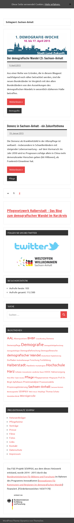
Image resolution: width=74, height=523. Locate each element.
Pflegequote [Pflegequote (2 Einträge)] (53, 377)
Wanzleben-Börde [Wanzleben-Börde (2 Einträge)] (13, 396)
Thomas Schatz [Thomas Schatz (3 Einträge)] (52, 391)
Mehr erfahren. (52, 4)
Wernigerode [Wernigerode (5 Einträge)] (27, 395)
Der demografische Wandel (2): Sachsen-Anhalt (35, 58)
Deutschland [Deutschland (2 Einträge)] (45, 356)
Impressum (15, 453)
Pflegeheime (16, 421)
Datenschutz (15, 449)
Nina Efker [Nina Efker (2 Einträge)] (11, 377)
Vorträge (13, 425)
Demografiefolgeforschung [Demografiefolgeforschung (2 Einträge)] (53, 345)
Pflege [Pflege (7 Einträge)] (29, 377)
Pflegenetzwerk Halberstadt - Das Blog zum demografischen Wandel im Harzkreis (37, 213)
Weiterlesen (15, 101)
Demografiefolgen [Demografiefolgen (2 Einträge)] (13, 350)
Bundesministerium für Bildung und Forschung (31, 476)
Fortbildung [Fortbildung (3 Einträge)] (45, 360)
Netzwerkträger (17, 417)
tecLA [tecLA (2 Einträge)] (35, 391)
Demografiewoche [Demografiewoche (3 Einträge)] (49, 350)
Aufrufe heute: (17, 288)
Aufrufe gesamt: (18, 292)
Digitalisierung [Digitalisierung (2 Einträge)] (56, 356)
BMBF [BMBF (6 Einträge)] (31, 338)
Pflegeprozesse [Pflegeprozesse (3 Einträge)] (41, 377)
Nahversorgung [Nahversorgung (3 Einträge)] (58, 371)
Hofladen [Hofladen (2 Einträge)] (18, 372)
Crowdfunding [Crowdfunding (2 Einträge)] (41, 338)
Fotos (12, 437)
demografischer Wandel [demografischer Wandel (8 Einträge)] (24, 355)
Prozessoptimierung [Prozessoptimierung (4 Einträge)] (17, 386)
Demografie (14, 110)
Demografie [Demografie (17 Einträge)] (32, 344)
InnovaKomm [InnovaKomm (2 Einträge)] (26, 372)
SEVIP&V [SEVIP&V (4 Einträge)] (23, 391)
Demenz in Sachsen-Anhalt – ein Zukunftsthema (35, 126)
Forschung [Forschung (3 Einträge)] (34, 360)
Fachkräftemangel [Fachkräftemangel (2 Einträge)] (23, 360)
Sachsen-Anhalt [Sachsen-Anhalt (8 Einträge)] (39, 386)
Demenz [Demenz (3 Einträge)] (50, 338)
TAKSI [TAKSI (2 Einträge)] (31, 391)
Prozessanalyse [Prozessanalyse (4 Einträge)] (31, 381)
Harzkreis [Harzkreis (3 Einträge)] (30, 365)
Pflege (12, 178)
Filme (12, 433)
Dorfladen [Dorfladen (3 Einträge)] (11, 360)
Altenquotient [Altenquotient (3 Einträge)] (20, 338)
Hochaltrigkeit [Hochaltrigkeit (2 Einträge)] (40, 365)
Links (12, 441)
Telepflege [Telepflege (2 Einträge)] (41, 391)
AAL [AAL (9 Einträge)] (10, 338)
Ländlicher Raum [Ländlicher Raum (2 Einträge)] (38, 372)
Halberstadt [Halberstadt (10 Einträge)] (16, 365)
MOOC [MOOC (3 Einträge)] (47, 371)
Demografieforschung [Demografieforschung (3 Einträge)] (30, 350)
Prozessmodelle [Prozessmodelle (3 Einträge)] (46, 382)
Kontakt (13, 445)
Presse (12, 429)
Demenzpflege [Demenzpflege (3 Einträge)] (14, 345)
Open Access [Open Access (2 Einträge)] (19, 377)
